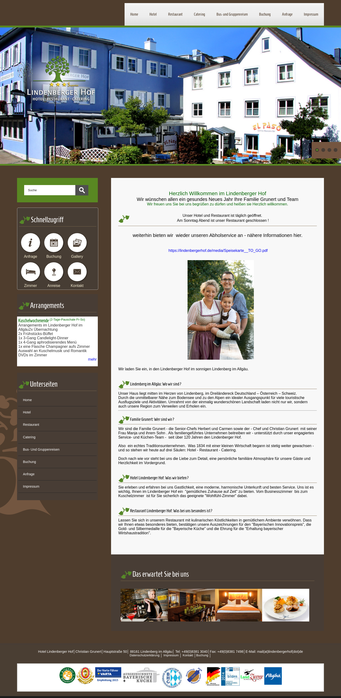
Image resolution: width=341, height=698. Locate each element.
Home (134, 14)
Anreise (53, 286)
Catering (199, 14)
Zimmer (30, 286)
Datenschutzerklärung (144, 655)
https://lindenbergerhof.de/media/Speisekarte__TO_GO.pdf (218, 251)
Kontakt (77, 286)
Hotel (153, 14)
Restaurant (175, 14)
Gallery (77, 256)
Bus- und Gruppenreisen (232, 14)
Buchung (265, 14)
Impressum (311, 14)
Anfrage (287, 14)
